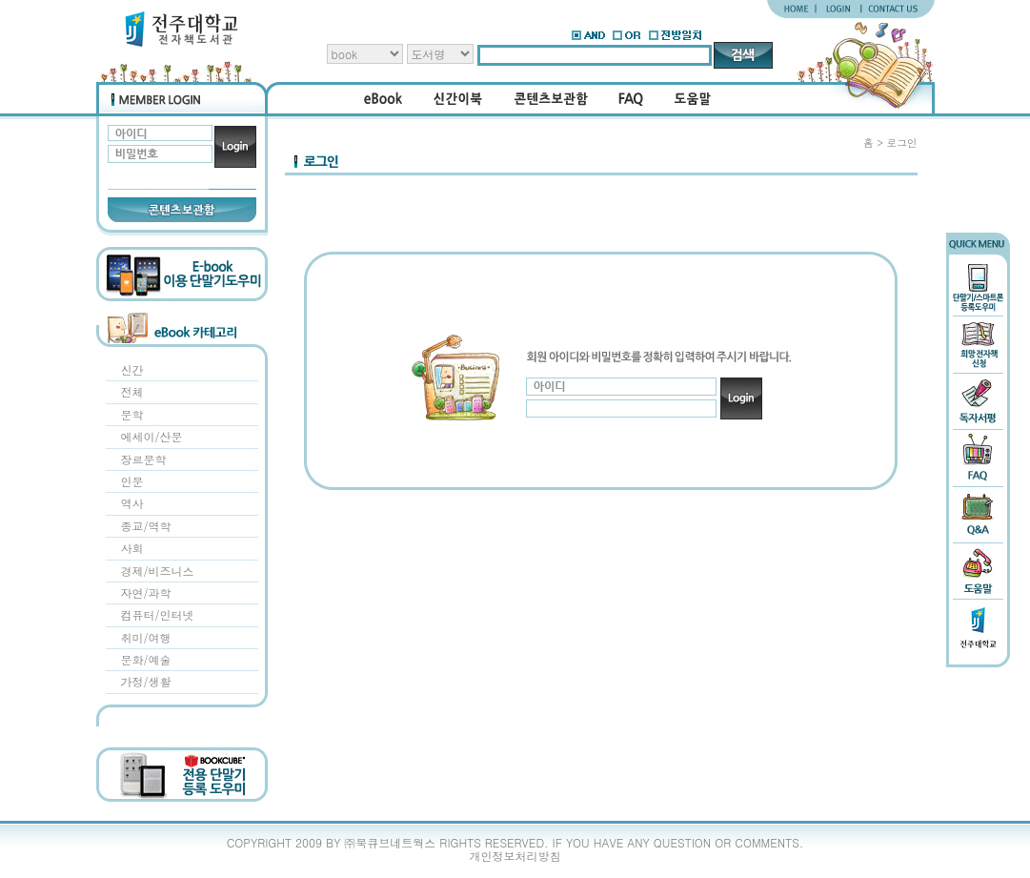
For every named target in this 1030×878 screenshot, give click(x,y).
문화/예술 (146, 659)
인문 (132, 481)
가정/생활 (146, 681)
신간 (132, 369)
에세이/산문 (152, 436)
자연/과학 (146, 592)
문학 (132, 414)
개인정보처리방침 (515, 855)
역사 (132, 503)
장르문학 (144, 459)
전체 (132, 391)
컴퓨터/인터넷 (157, 614)
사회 (132, 548)
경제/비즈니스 (157, 570)
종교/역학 (146, 526)
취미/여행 (146, 637)
